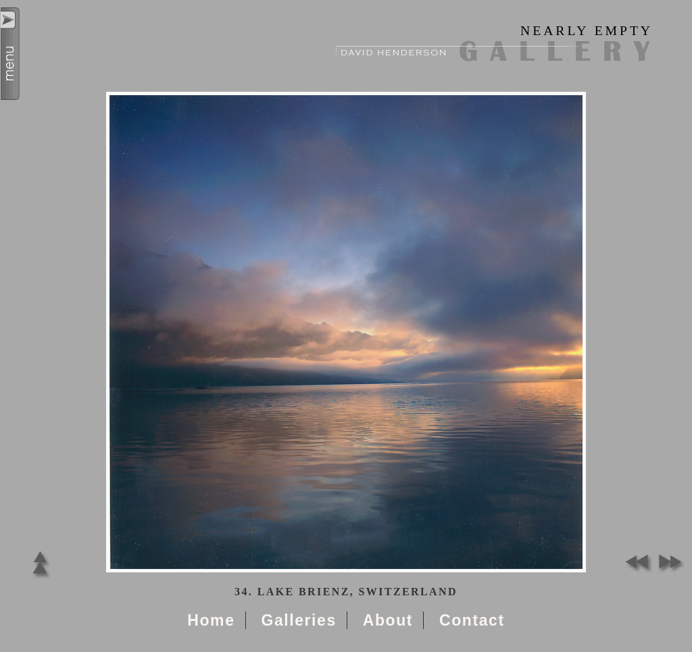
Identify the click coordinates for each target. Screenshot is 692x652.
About (388, 620)
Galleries (298, 620)
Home (210, 620)
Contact (472, 620)
